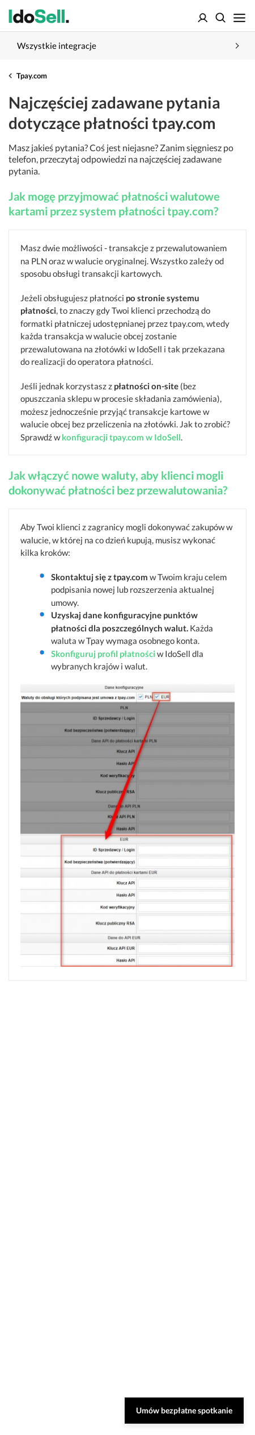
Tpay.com (31, 75)
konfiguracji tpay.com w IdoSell (121, 437)
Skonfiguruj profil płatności (103, 653)
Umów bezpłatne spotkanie (184, 1410)
